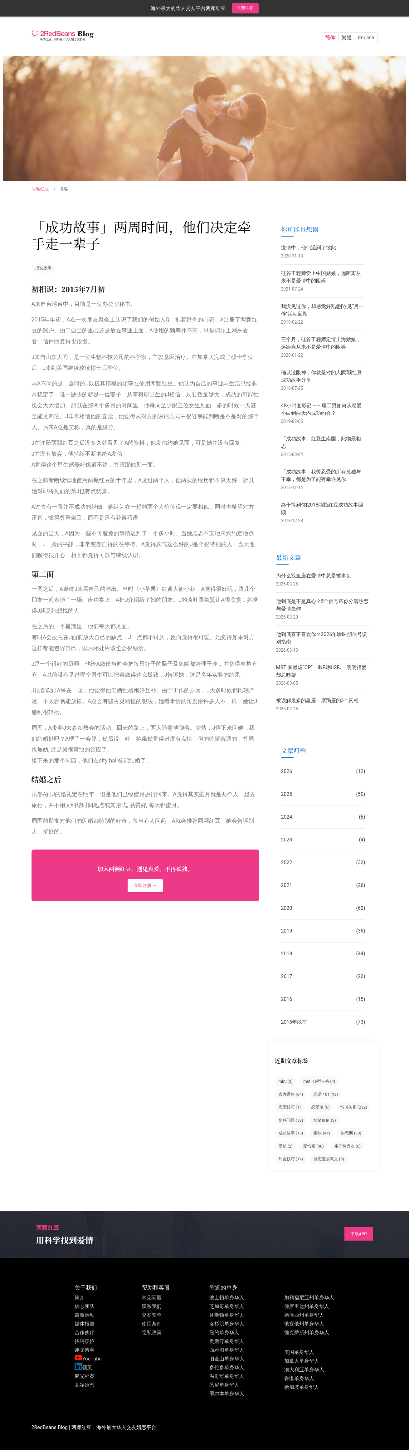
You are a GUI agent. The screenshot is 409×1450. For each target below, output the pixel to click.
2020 (323, 908)
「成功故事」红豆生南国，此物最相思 (321, 442)
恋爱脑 (320, 1107)
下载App (359, 1234)
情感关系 (353, 1107)
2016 (323, 999)
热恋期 (351, 1133)
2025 (323, 794)
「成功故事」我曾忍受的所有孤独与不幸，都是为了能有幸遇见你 (321, 475)
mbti (286, 1081)
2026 (323, 771)
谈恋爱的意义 (329, 1159)
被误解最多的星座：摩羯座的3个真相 (317, 700)
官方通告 (291, 1094)
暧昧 (322, 1133)
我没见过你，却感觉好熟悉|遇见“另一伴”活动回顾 (322, 310)
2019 (323, 931)
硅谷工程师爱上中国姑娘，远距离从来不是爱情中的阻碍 (321, 277)
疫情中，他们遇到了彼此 (308, 248)
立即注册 (245, 8)
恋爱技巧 (290, 1107)
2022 (323, 862)
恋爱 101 (326, 1094)
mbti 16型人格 (319, 1081)
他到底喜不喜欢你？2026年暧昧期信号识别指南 (321, 638)
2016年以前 (323, 1022)
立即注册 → (145, 885)
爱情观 (313, 1146)
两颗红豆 (40, 188)
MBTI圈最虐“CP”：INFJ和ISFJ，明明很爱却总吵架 (321, 671)
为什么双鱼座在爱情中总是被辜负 (313, 576)
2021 (323, 885)
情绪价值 (325, 1120)
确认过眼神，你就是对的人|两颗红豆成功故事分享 (321, 376)
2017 (323, 976)
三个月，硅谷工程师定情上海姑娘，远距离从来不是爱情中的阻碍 (321, 343)
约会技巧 (291, 1159)
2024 (323, 817)
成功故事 (43, 268)
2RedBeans (44, 1427)
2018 (323, 954)
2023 (323, 840)
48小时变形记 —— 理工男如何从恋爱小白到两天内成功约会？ (321, 409)
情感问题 (291, 1120)
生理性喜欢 (347, 1146)
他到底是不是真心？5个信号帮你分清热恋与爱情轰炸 (322, 605)
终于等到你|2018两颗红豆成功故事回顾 (322, 508)
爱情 (286, 1146)
